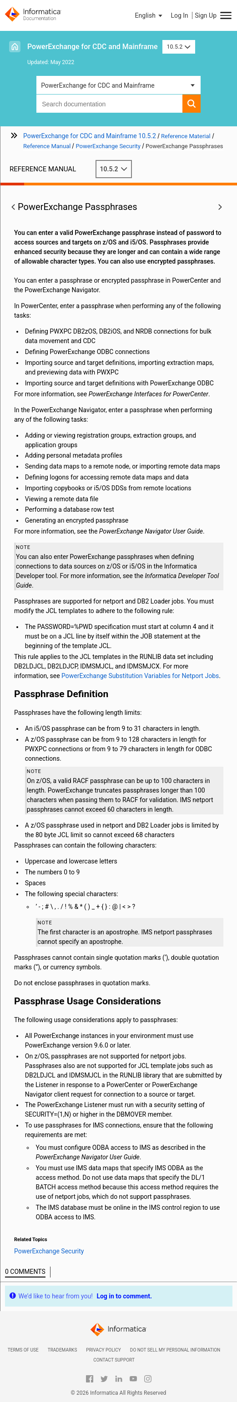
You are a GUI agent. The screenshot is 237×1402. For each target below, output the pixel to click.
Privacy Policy (103, 1349)
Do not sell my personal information (175, 1349)
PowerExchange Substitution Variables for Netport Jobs (140, 675)
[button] (149, 15)
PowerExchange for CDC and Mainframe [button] (98, 85)
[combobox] (109, 104)
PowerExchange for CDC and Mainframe (92, 46)
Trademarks (62, 1349)
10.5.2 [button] (179, 46)
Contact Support (114, 1359)
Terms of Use (23, 1349)
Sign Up (206, 15)
